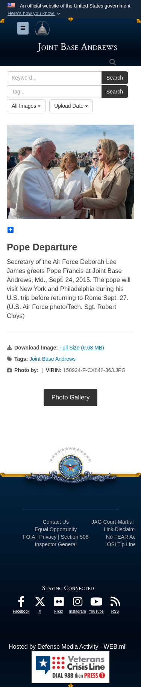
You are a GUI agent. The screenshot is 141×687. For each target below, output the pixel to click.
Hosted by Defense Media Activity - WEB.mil (68, 646)
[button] (35, 13)
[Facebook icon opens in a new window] (21, 603)
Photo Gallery (71, 397)
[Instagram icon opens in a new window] (77, 603)
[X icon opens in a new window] (39, 603)
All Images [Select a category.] (26, 106)
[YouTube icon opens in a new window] (96, 603)
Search (114, 78)
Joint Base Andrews (52, 359)
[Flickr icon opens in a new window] (58, 603)
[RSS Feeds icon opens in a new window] (115, 603)
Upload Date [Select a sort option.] (71, 106)
